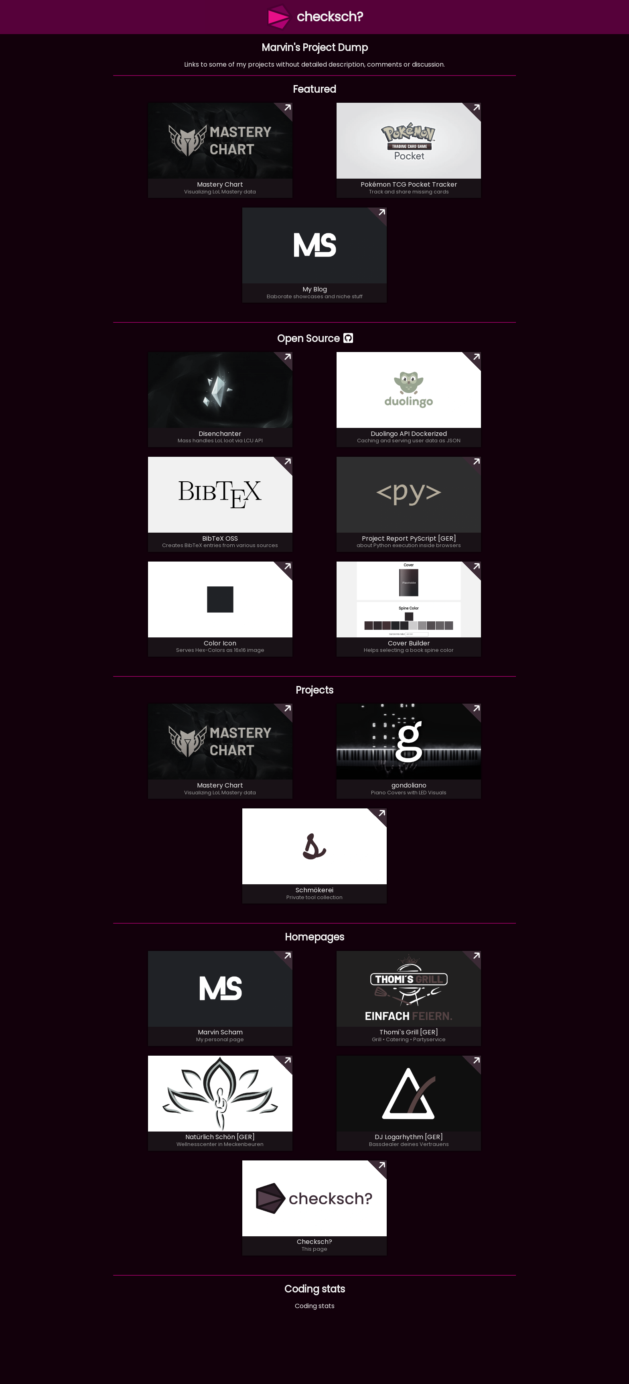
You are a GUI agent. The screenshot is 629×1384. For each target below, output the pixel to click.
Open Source (314, 338)
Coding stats (315, 1306)
